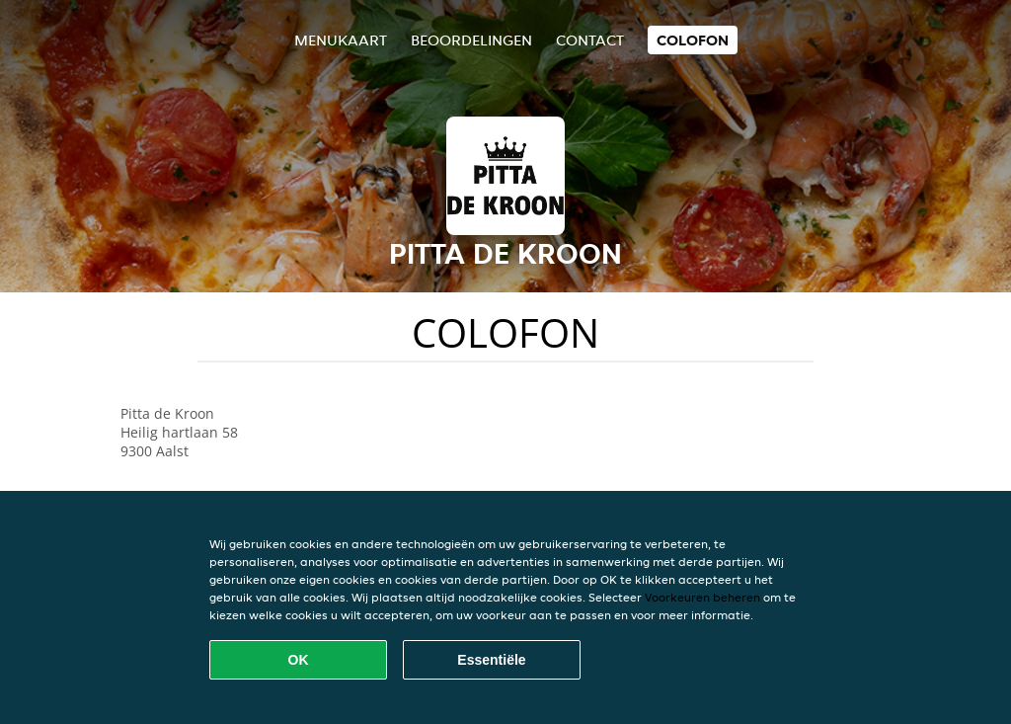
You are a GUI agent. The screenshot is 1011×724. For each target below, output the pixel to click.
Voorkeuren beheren (702, 597)
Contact (590, 40)
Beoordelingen (471, 40)
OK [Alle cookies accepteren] (298, 660)
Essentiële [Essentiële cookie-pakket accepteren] (491, 660)
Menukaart (340, 40)
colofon (693, 40)
